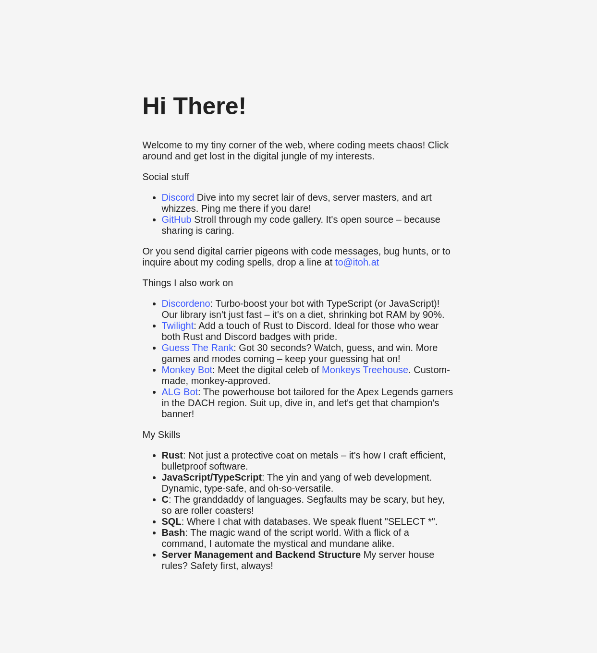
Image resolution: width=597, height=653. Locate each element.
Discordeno (186, 303)
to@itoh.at (357, 262)
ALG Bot (180, 392)
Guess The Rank (198, 347)
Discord (178, 197)
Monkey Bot (187, 369)
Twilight (178, 325)
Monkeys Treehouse (365, 369)
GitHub (177, 219)
